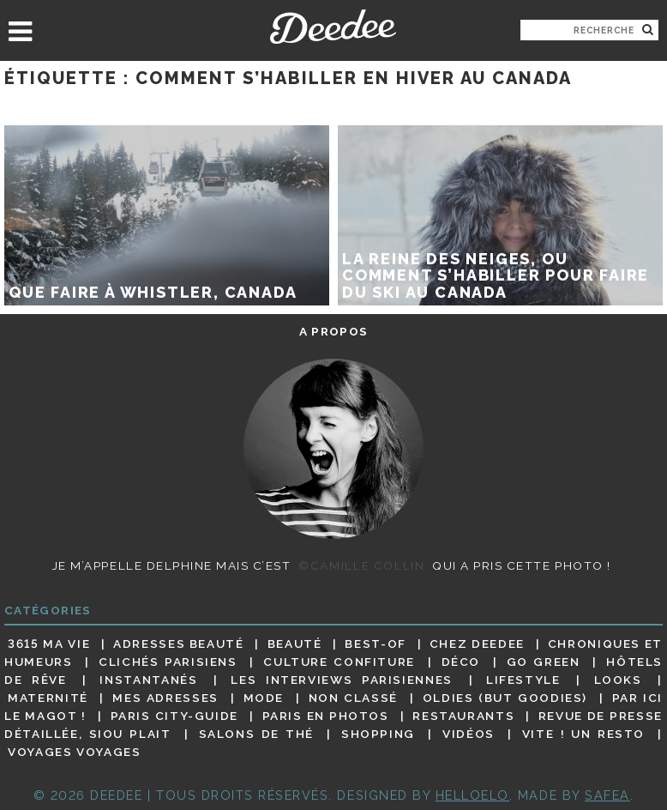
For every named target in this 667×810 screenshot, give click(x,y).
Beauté (294, 643)
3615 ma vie (49, 643)
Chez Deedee (477, 643)
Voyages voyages (74, 752)
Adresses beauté (178, 643)
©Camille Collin (361, 565)
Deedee (333, 26)
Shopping (378, 733)
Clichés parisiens (168, 661)
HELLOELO (472, 795)
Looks (618, 679)
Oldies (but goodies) (505, 697)
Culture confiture (339, 661)
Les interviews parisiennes (342, 679)
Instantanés (148, 679)
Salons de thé (256, 733)
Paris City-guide (174, 715)
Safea (607, 795)
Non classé (353, 697)
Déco (461, 661)
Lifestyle (523, 679)
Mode (264, 697)
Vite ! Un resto (583, 733)
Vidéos (468, 733)
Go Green (543, 661)
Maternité (48, 697)
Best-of (375, 643)
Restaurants (463, 715)
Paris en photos (325, 715)
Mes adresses (165, 697)
